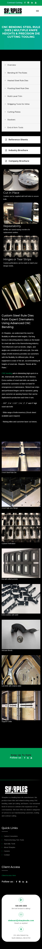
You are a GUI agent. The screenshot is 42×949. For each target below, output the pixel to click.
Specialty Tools (9, 844)
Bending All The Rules (17, 73)
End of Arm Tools (15, 127)
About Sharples (9, 847)
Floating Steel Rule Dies (18, 88)
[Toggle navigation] (37, 11)
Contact (7, 855)
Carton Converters (11, 836)
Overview (11, 65)
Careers (7, 851)
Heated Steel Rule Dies (17, 80)
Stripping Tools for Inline (18, 104)
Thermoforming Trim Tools (14, 840)
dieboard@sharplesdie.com (21, 920)
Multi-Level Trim (14, 96)
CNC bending (7, 373)
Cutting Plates (13, 112)
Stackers (11, 120)
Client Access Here (9, 875)
